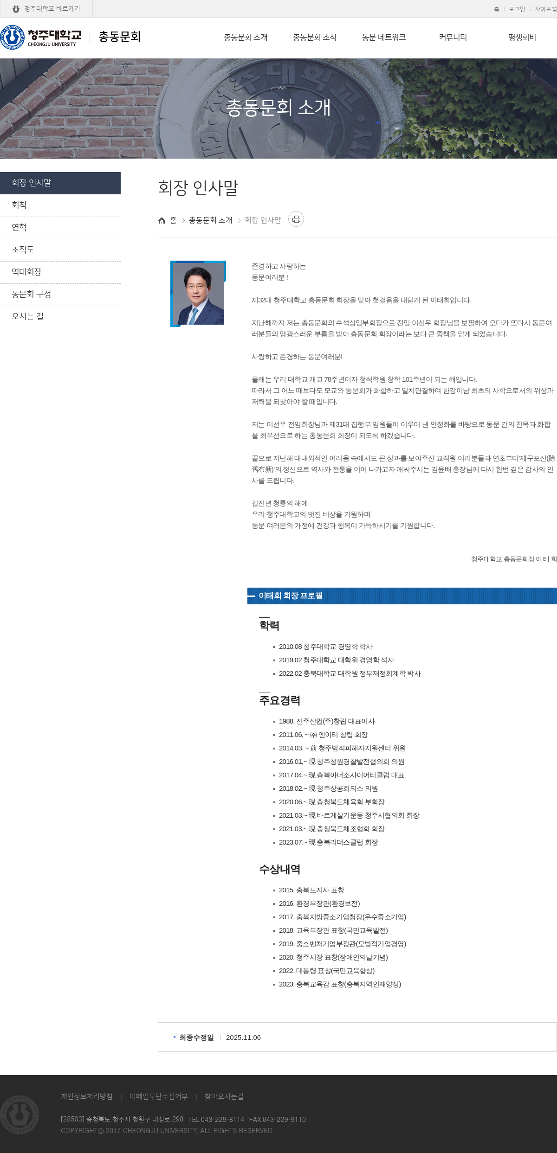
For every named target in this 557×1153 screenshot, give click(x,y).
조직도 (23, 250)
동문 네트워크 (384, 37)
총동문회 (70, 37)
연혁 (19, 227)
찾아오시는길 (224, 1097)
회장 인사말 (31, 183)
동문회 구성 (31, 294)
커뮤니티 (453, 37)
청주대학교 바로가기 (52, 9)
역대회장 (26, 272)
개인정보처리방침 (87, 1097)
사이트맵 (546, 9)
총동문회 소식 (315, 37)
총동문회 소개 (245, 37)
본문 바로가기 (278, 0)
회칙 (19, 205)
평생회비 (522, 37)
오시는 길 (28, 316)
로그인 (517, 9)
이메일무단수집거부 (159, 1097)
